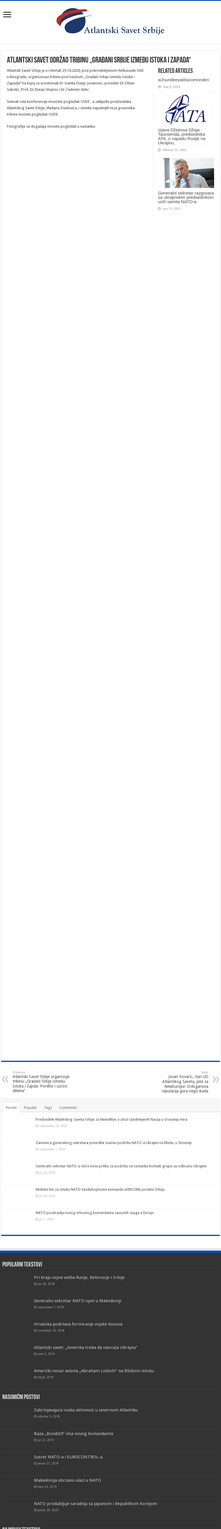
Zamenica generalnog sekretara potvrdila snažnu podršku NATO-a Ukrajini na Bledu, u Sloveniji (114, 1143)
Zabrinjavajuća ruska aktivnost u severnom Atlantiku (86, 1410)
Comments (68, 1107)
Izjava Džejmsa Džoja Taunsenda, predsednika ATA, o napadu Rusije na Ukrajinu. (181, 136)
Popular (30, 1107)
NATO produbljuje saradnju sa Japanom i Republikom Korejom (95, 1503)
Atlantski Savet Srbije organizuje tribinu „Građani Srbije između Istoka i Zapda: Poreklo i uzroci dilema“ (42, 1082)
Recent (11, 1107)
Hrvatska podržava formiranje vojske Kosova (78, 1324)
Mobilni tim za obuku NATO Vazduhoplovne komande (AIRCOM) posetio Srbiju (100, 1189)
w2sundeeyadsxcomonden (183, 79)
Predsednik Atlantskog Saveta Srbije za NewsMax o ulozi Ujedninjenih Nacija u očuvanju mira (111, 1119)
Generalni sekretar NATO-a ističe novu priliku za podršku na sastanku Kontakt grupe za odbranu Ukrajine (121, 1166)
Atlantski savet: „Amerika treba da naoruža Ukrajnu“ (86, 1347)
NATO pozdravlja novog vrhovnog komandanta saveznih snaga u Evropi (95, 1213)
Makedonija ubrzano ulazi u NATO (67, 1480)
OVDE (85, 101)
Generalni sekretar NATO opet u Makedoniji (77, 1300)
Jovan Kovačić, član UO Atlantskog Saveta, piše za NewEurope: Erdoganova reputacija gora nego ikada (178, 1082)
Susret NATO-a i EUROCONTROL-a (68, 1457)
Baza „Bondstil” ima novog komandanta (73, 1433)
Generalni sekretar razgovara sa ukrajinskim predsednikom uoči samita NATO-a (186, 197)
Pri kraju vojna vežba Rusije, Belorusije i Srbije (79, 1277)
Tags (48, 1107)
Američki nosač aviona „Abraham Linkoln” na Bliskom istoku (94, 1370)
